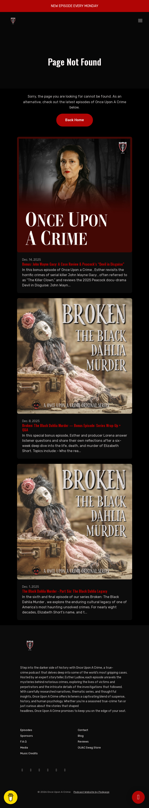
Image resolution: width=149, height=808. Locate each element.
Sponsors (26, 735)
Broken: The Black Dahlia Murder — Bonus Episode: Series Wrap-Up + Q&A (71, 428)
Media (24, 747)
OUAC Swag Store (89, 747)
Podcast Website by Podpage (91, 791)
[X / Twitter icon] (48, 770)
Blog (81, 735)
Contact (83, 730)
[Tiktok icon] (56, 770)
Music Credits (29, 753)
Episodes (26, 730)
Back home (74, 120)
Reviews (83, 741)
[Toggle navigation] (140, 21)
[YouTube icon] (31, 770)
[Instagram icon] (39, 770)
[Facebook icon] (22, 770)
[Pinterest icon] (65, 770)
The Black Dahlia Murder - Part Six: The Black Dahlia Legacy (64, 591)
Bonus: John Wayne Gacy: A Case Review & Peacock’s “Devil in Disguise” (73, 264)
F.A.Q (23, 741)
